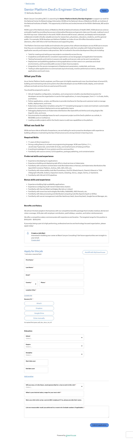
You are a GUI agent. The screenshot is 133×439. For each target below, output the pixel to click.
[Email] (54, 277)
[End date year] (36, 371)
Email (28, 275)
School (28, 336)
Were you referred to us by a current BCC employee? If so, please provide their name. (54, 400)
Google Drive (39, 313)
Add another (28, 376)
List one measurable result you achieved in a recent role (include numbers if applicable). (55, 407)
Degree (28, 344)
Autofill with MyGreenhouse (95, 252)
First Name (30, 260)
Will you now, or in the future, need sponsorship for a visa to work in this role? (51, 385)
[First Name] (54, 262)
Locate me (28, 295)
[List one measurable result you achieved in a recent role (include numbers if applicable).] (66, 413)
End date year (30, 368)
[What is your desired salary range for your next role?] (54, 395)
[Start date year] (36, 363)
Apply (104, 11)
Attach (39, 303)
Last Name (30, 267)
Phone (43, 282)
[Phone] (61, 285)
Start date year (31, 361)
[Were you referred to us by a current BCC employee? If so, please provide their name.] (54, 402)
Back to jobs (29, 3)
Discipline (29, 353)
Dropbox (39, 308)
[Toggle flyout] (35, 284)
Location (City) (31, 290)
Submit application (99, 425)
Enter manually (39, 318)
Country (29, 282)
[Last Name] (54, 270)
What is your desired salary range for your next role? (43, 392)
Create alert (35, 240)
